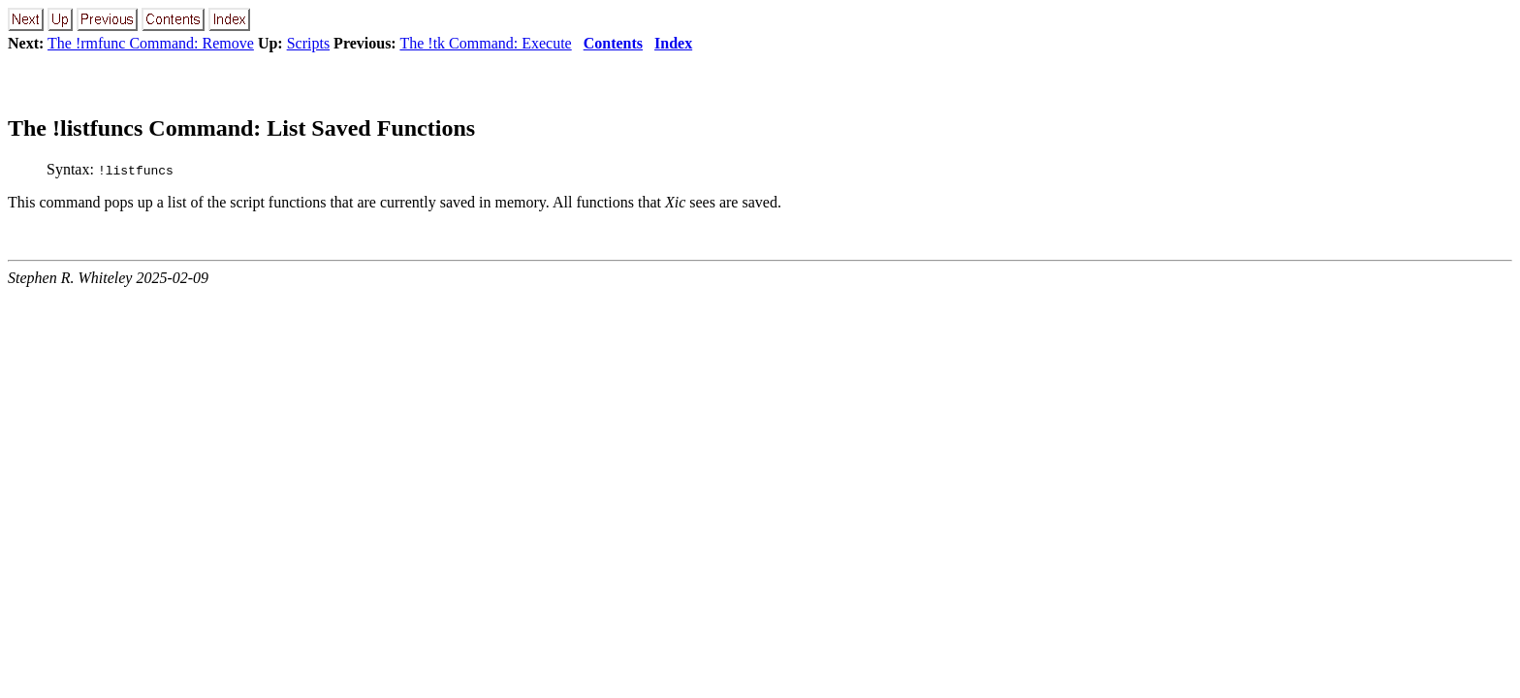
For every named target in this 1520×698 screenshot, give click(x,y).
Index (673, 43)
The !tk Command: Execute (485, 43)
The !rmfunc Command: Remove (151, 43)
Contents (613, 43)
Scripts (308, 43)
